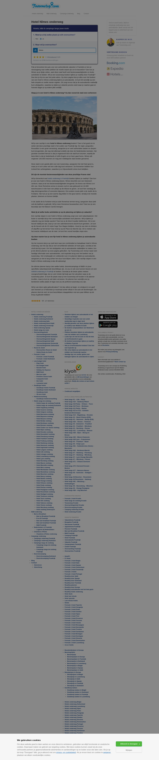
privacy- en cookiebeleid (66, 752)
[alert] (79, 380)
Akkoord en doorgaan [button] (129, 744)
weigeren (107, 752)
